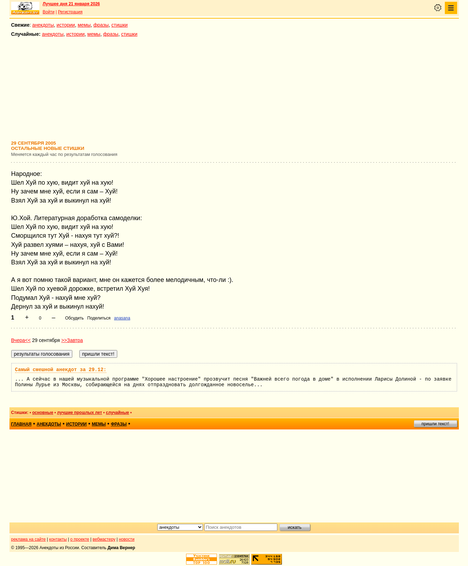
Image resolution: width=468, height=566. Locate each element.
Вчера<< (21, 340)
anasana (122, 318)
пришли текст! (435, 423)
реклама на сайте (28, 539)
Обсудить (74, 318)
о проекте (79, 539)
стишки (119, 25)
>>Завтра (72, 340)
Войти (49, 11)
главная (21, 424)
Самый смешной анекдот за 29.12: (60, 370)
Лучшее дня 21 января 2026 (71, 3)
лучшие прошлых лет (79, 412)
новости (126, 539)
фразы (100, 25)
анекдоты (43, 25)
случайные (117, 412)
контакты (58, 539)
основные (42, 412)
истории (66, 25)
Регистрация (70, 11)
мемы (84, 25)
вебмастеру (104, 539)
